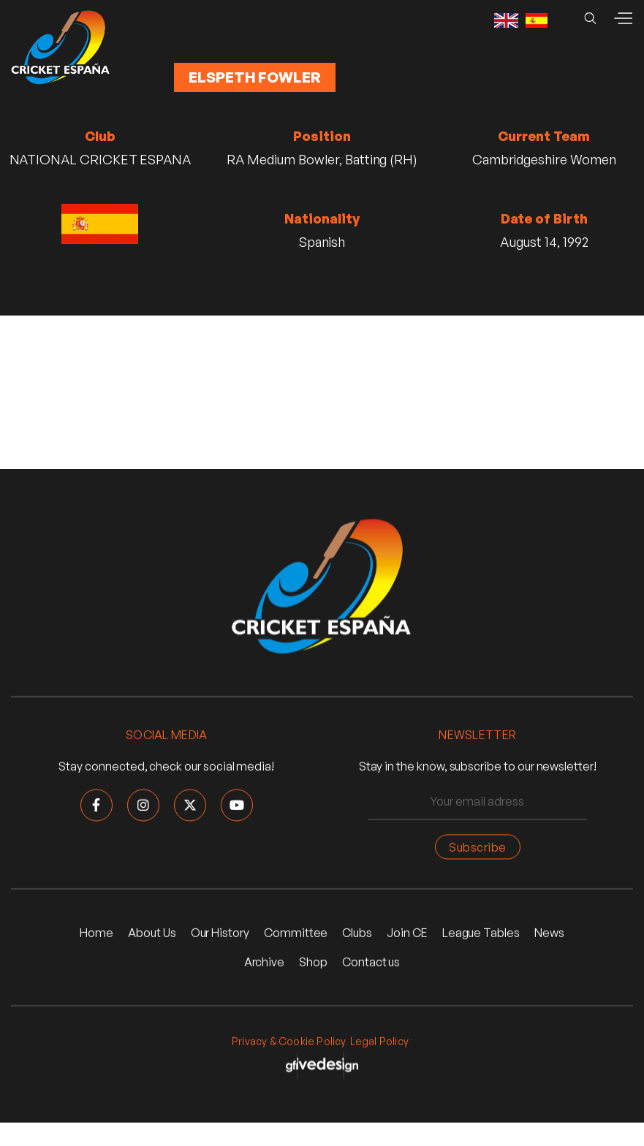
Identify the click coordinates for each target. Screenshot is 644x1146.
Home (96, 934)
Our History (220, 934)
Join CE (407, 934)
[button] (623, 18)
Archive (264, 962)
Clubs (357, 934)
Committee (295, 934)
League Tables (481, 934)
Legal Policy (379, 1042)
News (549, 934)
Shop (313, 962)
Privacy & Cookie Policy (289, 1042)
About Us (152, 934)
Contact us (371, 962)
